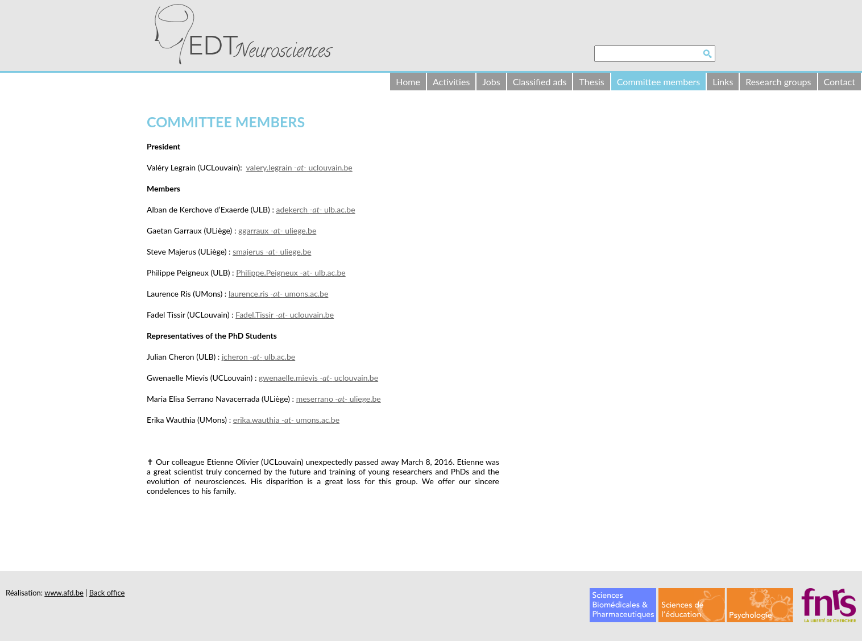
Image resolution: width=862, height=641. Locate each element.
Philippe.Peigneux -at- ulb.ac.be (291, 272)
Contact (839, 81)
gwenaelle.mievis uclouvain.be (318, 377)
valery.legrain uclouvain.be (299, 167)
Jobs (491, 81)
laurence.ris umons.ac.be (278, 293)
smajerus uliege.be (272, 251)
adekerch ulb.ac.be (315, 209)
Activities (451, 81)
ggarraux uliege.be (277, 230)
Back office (107, 592)
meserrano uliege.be (338, 398)
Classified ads (540, 81)
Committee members (659, 81)
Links (722, 81)
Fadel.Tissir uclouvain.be (284, 314)
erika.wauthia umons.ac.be (286, 419)
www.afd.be (64, 592)
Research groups (778, 81)
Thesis (591, 81)
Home (408, 81)
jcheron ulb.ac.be (258, 356)
